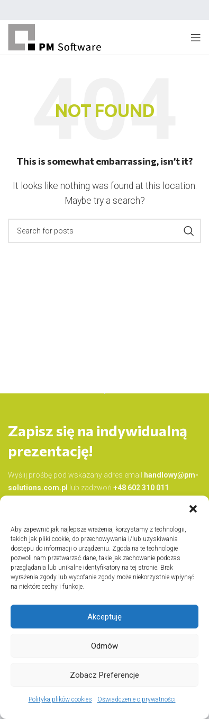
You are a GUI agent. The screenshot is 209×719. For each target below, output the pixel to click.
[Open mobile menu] (195, 37)
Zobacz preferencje (104, 675)
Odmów (104, 646)
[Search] (104, 231)
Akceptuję (104, 617)
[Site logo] (55, 37)
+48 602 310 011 (141, 487)
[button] (193, 509)
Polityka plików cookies (60, 699)
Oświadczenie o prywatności (136, 699)
